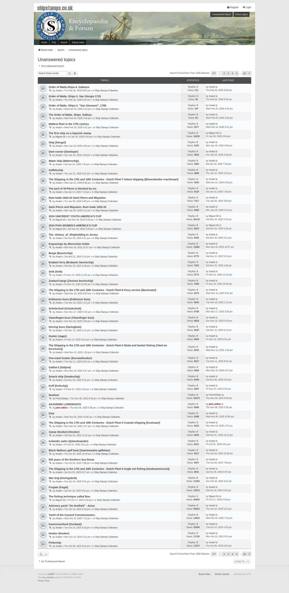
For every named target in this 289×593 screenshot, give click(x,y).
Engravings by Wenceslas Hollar (69, 243)
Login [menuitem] (247, 7)
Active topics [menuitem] (241, 14)
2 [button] (224, 73)
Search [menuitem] (63, 42)
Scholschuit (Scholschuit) (65, 308)
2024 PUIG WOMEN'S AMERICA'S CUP (73, 225)
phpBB (51, 574)
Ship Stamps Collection (106, 90)
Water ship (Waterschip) (64, 160)
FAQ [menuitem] (54, 42)
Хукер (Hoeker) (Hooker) (64, 431)
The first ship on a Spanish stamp (70, 133)
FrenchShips (61, 398)
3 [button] (228, 73)
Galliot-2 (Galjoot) (60, 367)
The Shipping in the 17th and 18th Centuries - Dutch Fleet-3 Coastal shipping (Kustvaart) (104, 422)
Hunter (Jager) (58, 336)
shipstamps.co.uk (55, 7)
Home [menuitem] (44, 42)
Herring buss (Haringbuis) (65, 326)
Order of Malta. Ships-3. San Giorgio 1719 (75, 96)
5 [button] (236, 73)
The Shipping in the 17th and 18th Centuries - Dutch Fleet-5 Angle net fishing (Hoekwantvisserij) (109, 468)
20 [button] (244, 73)
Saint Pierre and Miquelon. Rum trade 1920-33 (77, 207)
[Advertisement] (204, 29)
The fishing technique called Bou (69, 496)
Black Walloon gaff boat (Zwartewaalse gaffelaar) (79, 450)
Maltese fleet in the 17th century (69, 124)
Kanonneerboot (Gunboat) (65, 524)
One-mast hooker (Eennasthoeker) (70, 358)
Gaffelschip (56, 170)
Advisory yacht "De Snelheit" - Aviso (72, 505)
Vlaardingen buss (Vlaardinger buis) (71, 317)
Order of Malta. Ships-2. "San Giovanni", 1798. (78, 105)
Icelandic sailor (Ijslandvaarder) (68, 441)
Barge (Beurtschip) (61, 253)
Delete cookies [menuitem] (222, 574)
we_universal (48, 577)
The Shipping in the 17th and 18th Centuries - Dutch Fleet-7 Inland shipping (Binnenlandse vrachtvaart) (113, 179)
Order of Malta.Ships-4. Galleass (69, 87)
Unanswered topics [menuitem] (221, 14)
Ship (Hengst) (57, 142)
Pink (51, 413)
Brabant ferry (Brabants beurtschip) (71, 262)
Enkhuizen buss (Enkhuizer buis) (69, 299)
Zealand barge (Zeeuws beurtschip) (71, 280)
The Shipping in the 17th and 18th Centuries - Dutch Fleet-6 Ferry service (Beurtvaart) (102, 290)
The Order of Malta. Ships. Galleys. (71, 114)
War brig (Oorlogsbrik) (63, 478)
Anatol (58, 90)
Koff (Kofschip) (58, 385)
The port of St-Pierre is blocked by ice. (73, 188)
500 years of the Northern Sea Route (71, 459)
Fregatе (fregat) (58, 487)
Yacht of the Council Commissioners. (72, 514)
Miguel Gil (60, 136)
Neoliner (54, 395)
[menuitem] (41, 580)
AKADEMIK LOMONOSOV (65, 404)
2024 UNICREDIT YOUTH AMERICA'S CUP (75, 216)
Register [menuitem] (233, 7)
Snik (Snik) (55, 271)
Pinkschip (55, 542)
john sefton (61, 407)
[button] (214, 73)
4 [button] (232, 73)
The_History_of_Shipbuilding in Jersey (73, 234)
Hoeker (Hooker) (59, 533)
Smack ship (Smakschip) (64, 376)
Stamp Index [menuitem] (78, 42)
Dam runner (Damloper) (63, 151)
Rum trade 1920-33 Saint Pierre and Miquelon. (77, 197)
